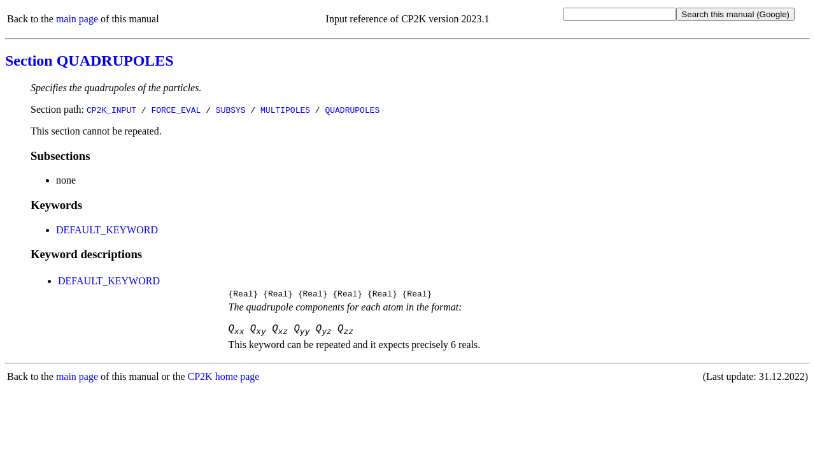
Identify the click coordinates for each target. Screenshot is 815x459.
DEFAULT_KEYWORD (107, 229)
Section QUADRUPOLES (89, 60)
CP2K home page (224, 380)
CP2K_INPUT (111, 109)
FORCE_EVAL (176, 109)
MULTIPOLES (285, 109)
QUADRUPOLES (352, 109)
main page (77, 18)
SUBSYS (231, 109)
